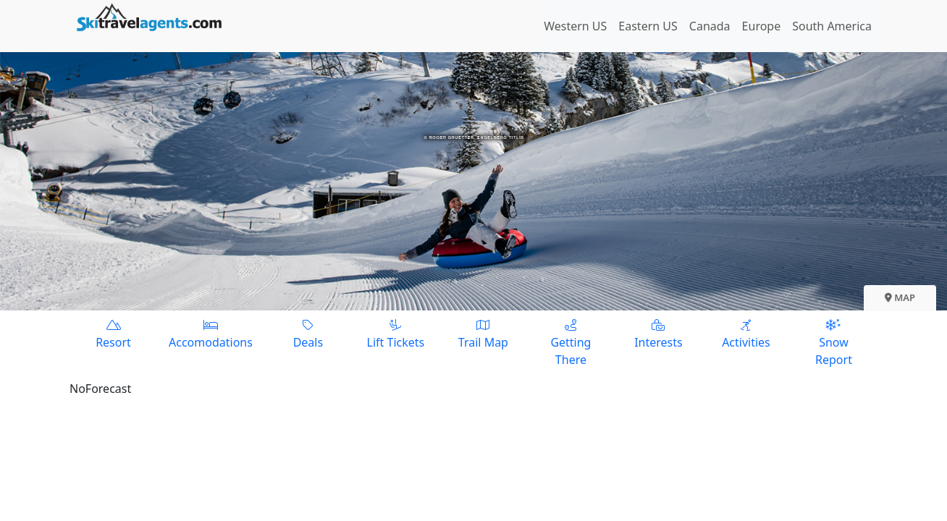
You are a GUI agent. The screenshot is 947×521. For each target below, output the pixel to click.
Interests (658, 333)
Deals (308, 333)
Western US (575, 26)
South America (832, 26)
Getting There (571, 342)
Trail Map (483, 333)
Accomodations (211, 333)
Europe (761, 26)
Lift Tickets (395, 333)
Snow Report (833, 342)
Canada (710, 26)
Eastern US (647, 26)
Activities (746, 333)
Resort (113, 333)
